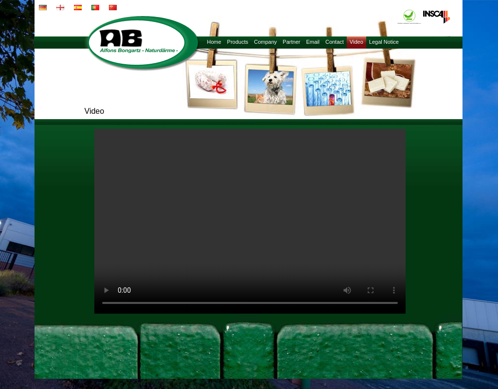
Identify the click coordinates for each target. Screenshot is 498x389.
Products (237, 42)
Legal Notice (384, 42)
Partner (291, 42)
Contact (334, 42)
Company (265, 42)
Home (214, 42)
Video (356, 42)
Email (313, 42)
